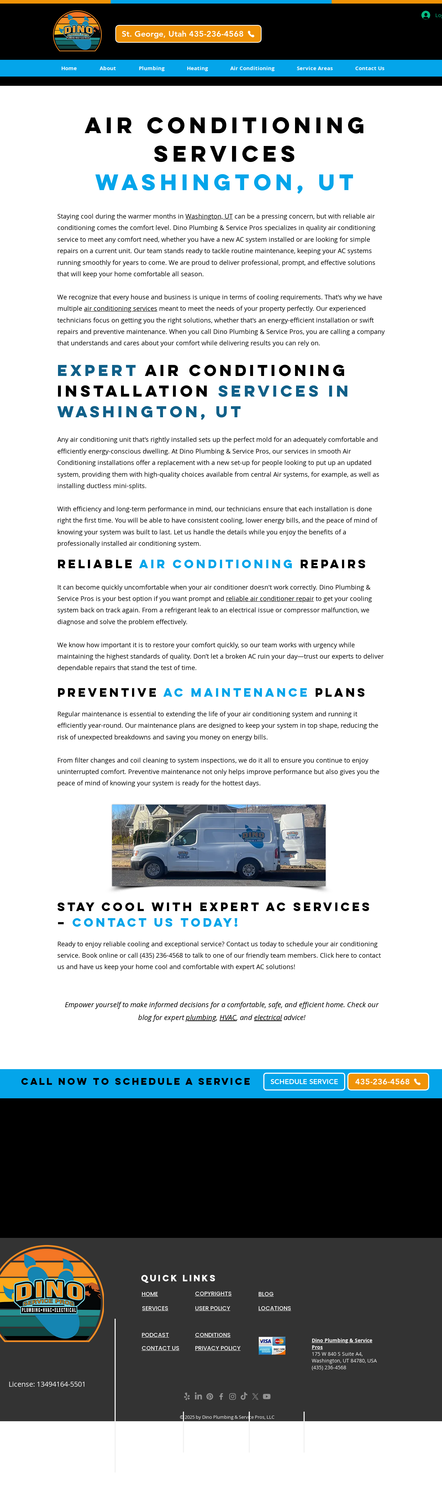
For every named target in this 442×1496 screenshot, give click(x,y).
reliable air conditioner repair (270, 598)
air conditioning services (120, 308)
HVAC (228, 1017)
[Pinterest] (209, 1396)
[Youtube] (266, 1396)
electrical (268, 1017)
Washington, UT (209, 216)
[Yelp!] (187, 1396)
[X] (255, 1396)
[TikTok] (244, 1396)
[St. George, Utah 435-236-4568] (188, 34)
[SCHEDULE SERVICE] (304, 1081)
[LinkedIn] (198, 1396)
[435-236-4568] (388, 1081)
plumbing (201, 1017)
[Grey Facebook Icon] (221, 1396)
